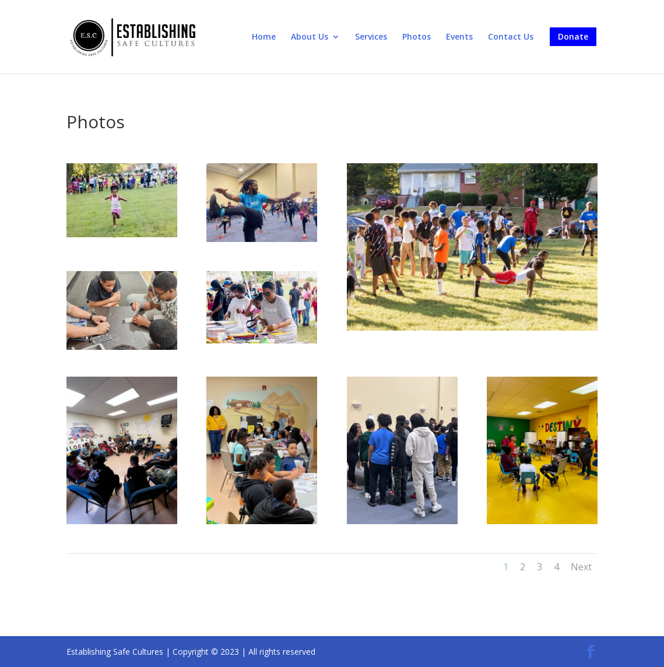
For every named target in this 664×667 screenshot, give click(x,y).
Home (264, 37)
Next (581, 566)
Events (459, 37)
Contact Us (510, 37)
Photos (416, 37)
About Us (309, 37)
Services (371, 37)
